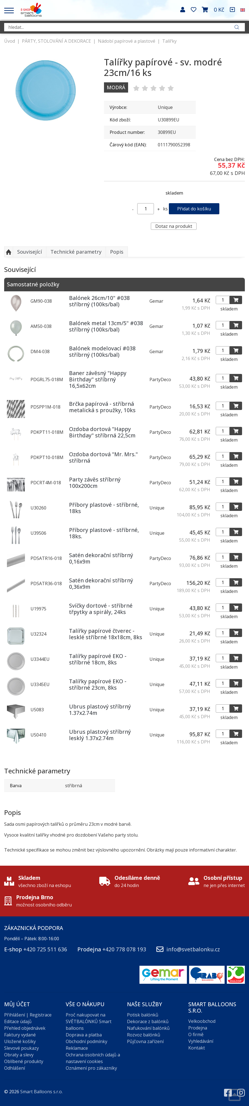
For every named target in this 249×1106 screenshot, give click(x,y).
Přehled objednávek (24, 1028)
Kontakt (196, 1048)
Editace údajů (18, 1021)
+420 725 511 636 (45, 949)
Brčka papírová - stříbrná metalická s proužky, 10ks (102, 407)
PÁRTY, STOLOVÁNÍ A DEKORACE (56, 41)
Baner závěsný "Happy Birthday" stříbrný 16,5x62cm (97, 379)
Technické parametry (75, 251)
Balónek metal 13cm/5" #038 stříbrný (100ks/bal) (106, 326)
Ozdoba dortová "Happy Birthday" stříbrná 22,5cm (102, 432)
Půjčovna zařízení (145, 1041)
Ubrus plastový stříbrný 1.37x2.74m (100, 710)
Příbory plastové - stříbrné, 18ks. (104, 533)
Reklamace (77, 1048)
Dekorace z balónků (148, 1021)
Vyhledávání (200, 1041)
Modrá (116, 87)
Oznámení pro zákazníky (91, 1068)
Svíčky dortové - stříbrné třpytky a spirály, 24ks (101, 609)
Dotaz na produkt (173, 226)
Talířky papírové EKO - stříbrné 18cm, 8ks (97, 659)
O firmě (196, 1034)
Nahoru (8, 252)
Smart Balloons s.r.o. (41, 1092)
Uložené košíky (20, 1041)
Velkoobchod (201, 1021)
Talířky (169, 41)
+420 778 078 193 (124, 949)
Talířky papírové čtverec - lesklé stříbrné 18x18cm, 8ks (105, 634)
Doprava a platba (84, 1035)
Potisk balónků (142, 1015)
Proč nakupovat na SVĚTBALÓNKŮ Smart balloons (88, 1021)
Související (29, 251)
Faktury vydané (20, 1035)
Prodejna (197, 1028)
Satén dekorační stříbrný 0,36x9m (101, 583)
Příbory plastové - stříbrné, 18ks (104, 508)
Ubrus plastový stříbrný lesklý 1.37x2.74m (100, 735)
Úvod (9, 41)
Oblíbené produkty (23, 1061)
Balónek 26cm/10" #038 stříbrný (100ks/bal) (99, 301)
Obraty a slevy (19, 1055)
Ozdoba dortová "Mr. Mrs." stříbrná (103, 457)
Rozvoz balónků (143, 1035)
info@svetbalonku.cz (193, 949)
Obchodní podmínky (86, 1041)
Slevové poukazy (21, 1048)
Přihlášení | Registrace (28, 1015)
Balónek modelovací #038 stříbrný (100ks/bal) (102, 351)
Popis (116, 251)
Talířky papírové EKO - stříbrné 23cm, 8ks (97, 684)
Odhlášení (14, 1068)
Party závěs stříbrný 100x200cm (95, 483)
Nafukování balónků (148, 1028)
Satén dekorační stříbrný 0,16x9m (101, 558)
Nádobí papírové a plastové (126, 41)
